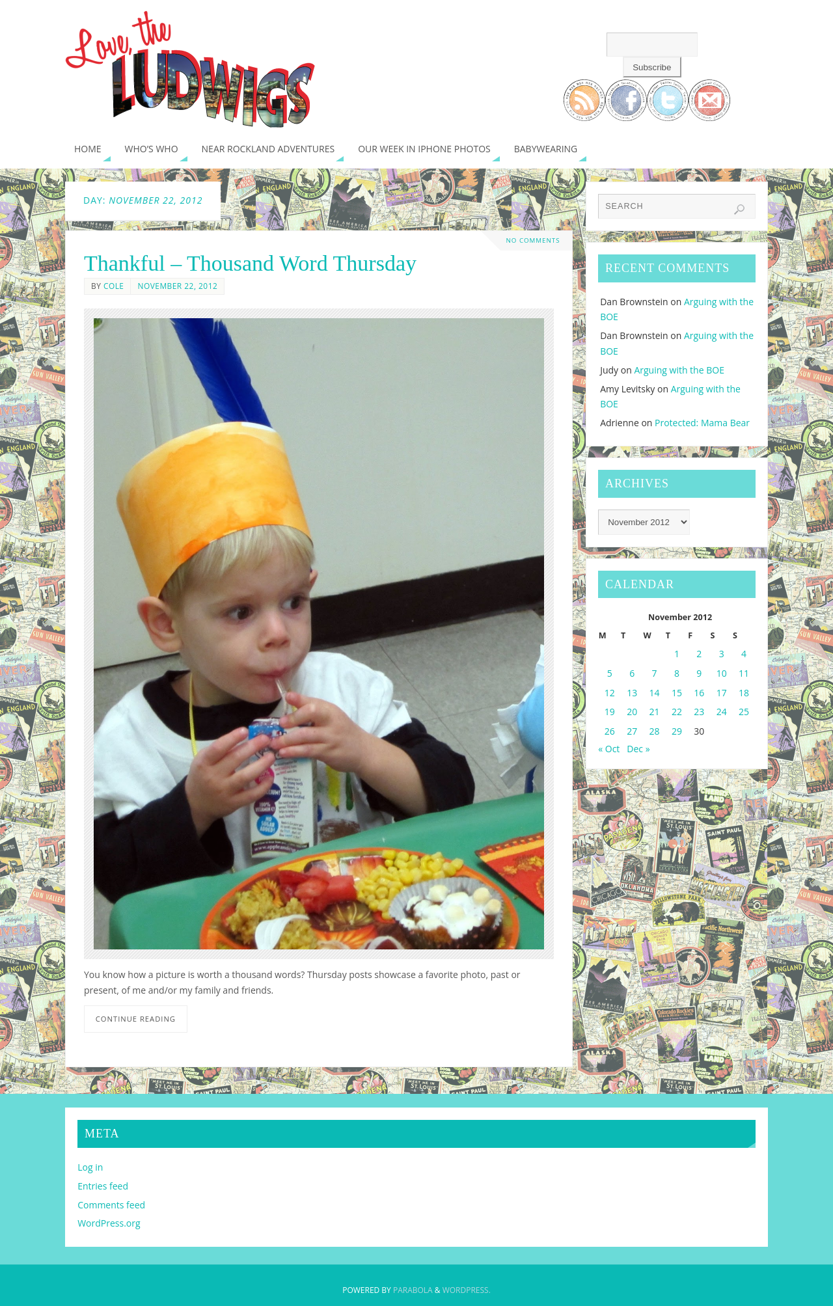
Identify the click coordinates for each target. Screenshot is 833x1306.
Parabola (413, 1290)
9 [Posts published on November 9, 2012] (699, 673)
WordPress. (467, 1290)
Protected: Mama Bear (702, 422)
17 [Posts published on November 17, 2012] (722, 693)
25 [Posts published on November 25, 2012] (744, 711)
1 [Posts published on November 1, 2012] (676, 653)
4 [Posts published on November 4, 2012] (743, 653)
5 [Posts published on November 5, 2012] (609, 673)
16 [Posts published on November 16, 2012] (699, 693)
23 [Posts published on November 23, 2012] (699, 711)
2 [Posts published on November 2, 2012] (699, 653)
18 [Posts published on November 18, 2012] (744, 693)
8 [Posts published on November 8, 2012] (676, 673)
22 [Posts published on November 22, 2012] (677, 711)
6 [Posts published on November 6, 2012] (632, 673)
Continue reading (136, 1019)
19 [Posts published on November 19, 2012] (610, 711)
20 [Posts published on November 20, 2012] (632, 711)
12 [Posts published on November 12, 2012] (610, 693)
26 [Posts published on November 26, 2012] (610, 731)
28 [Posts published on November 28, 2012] (654, 731)
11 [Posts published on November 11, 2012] (744, 673)
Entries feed (102, 1186)
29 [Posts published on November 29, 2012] (677, 731)
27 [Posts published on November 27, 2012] (632, 731)
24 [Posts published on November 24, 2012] (722, 711)
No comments (533, 240)
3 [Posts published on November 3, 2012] (721, 653)
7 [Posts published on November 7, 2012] (654, 673)
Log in (90, 1167)
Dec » (638, 748)
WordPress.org (108, 1223)
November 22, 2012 (177, 285)
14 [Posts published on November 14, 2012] (654, 693)
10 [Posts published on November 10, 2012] (722, 673)
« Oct (609, 748)
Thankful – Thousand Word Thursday (250, 263)
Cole (113, 285)
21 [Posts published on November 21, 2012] (654, 711)
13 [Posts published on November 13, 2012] (632, 693)
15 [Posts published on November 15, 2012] (677, 693)
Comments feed (111, 1205)
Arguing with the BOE (679, 370)
